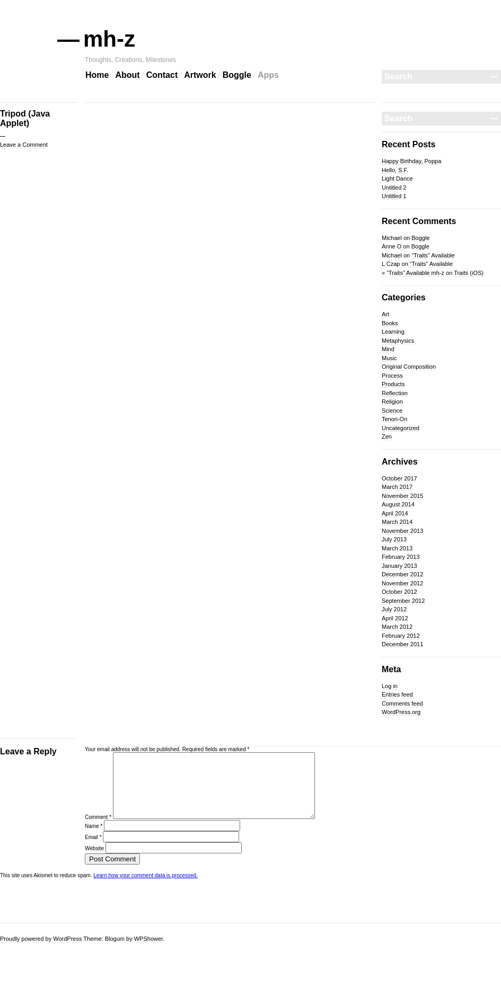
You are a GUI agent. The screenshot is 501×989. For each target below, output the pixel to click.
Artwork (200, 74)
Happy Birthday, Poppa (411, 161)
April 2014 (395, 513)
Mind (388, 349)
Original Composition (409, 366)
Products (393, 384)
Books (390, 323)
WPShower (148, 938)
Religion (392, 401)
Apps (268, 74)
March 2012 (397, 626)
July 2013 (394, 539)
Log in (390, 686)
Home (97, 74)
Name (93, 839)
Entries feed (397, 694)
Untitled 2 (394, 187)
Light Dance (397, 178)
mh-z (110, 38)
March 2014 (397, 522)
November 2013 (402, 531)
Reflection (395, 393)
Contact (162, 74)
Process (392, 375)
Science (392, 410)
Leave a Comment (24, 144)
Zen (387, 436)
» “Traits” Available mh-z (413, 273)
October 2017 (399, 478)
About (127, 74)
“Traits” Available (432, 255)
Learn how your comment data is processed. (145, 888)
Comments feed (402, 703)
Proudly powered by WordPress (41, 938)
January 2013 (399, 566)
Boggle (237, 74)
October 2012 (399, 592)
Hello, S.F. (395, 170)
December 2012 (402, 574)
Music (389, 358)
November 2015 (402, 496)
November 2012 (402, 583)
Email (93, 850)
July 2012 (394, 609)
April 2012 (395, 618)
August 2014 (398, 504)
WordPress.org (401, 712)
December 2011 (402, 644)
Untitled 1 (394, 196)
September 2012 (403, 601)
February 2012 (401, 635)
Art (385, 314)
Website (94, 861)
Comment (98, 830)
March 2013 (397, 548)
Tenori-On (394, 419)
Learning (393, 331)
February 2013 (401, 557)
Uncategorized (400, 428)
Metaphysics (398, 340)
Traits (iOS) (469, 273)
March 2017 (397, 487)
